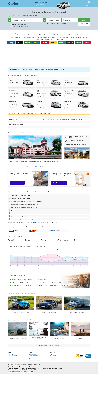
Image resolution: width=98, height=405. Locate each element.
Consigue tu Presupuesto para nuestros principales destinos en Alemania (24, 364)
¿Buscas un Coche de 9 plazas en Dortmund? (75, 144)
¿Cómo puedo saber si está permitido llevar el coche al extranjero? (26, 201)
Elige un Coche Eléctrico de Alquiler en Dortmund (74, 141)
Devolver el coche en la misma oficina (20, 24)
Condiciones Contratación (34, 360)
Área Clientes (11, 354)
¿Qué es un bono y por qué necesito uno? (20, 195)
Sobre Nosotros (32, 354)
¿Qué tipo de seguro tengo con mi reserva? (21, 216)
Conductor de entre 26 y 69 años (20, 26)
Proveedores (53, 355)
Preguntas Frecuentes (37, 222)
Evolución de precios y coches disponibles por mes (49, 249)
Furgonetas (52, 357)
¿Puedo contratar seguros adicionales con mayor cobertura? (25, 219)
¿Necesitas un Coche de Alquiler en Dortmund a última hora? (76, 137)
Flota (51, 354)
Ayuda (83, 1)
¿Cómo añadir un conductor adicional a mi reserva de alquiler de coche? (28, 213)
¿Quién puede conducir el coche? (18, 210)
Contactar (10, 357)
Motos (51, 358)
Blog (51, 360)
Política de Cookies (33, 357)
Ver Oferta (12, 85)
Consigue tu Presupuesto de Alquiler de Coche (18, 366)
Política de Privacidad (33, 355)
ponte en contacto (48, 222)
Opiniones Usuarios (12, 355)
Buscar (84, 20)
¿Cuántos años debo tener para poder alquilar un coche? (24, 207)
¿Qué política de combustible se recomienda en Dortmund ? (25, 204)
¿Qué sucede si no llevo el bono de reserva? (21, 198)
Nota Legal (31, 358)
